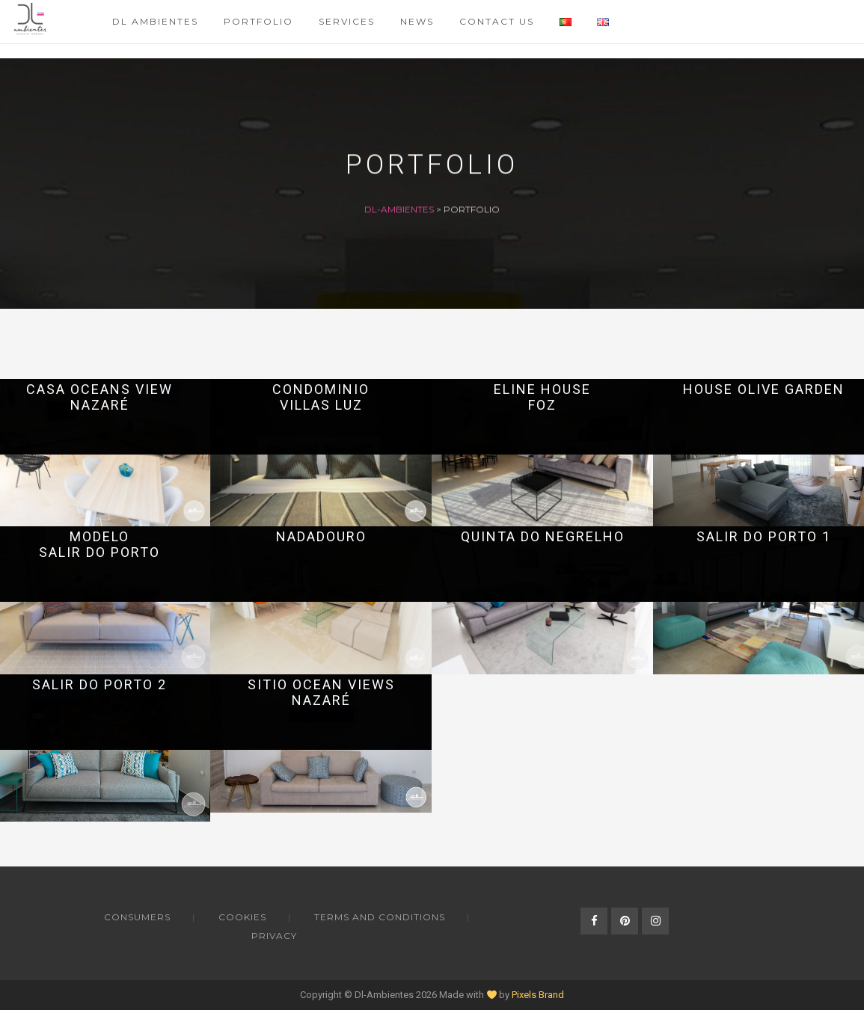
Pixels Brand (538, 994)
